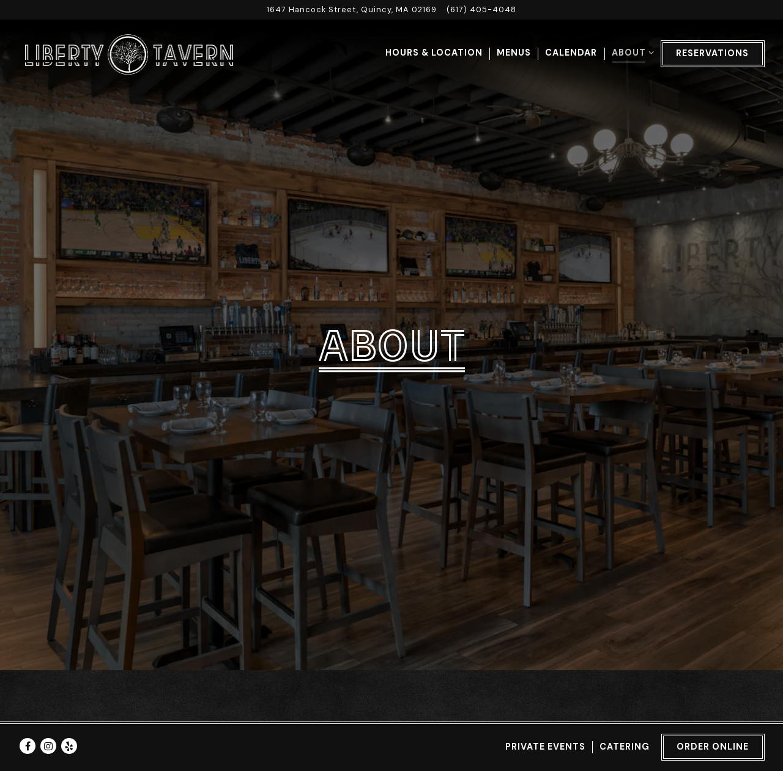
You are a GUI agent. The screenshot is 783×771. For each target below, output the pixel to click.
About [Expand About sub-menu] (630, 52)
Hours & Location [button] (434, 52)
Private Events (545, 738)
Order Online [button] (713, 738)
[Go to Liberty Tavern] (352, 9)
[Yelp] (69, 738)
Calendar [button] (571, 52)
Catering (624, 738)
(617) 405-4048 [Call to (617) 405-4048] (481, 9)
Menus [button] (514, 52)
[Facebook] (27, 738)
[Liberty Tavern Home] (128, 53)
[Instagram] (48, 738)
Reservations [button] (712, 53)
